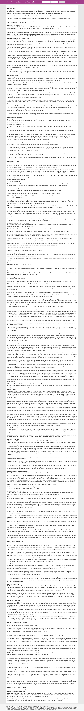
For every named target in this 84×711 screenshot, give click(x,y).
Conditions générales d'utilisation (39, 706)
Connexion (62, 1)
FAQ (26, 706)
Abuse (18, 706)
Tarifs (24, 706)
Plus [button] (76, 2)
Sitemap (20, 706)
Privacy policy (30, 706)
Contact (46, 706)
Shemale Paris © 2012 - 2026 (11, 706)
